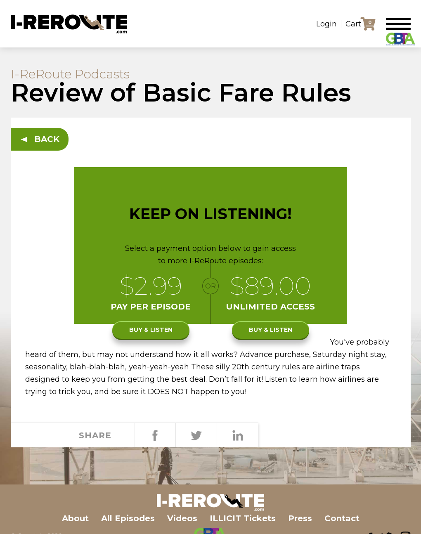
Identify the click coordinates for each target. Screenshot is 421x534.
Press (300, 518)
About (75, 518)
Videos (182, 518)
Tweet (196, 435)
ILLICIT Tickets (243, 518)
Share (155, 435)
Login (326, 24)
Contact (342, 518)
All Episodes (128, 518)
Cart (353, 24)
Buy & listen (151, 329)
